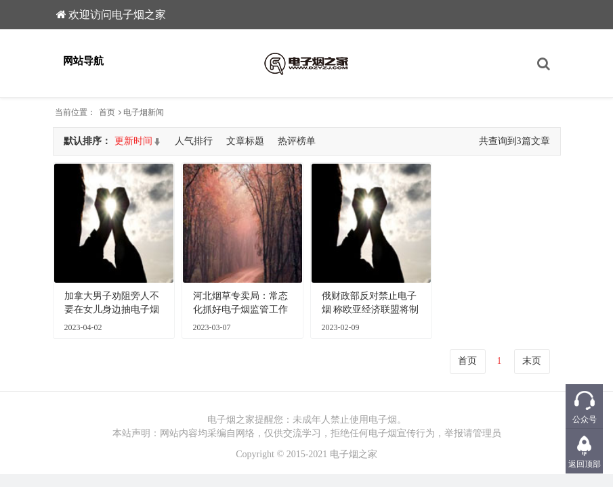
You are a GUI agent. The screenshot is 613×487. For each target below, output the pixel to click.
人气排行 (194, 141)
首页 (107, 112)
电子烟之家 (353, 454)
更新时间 (133, 141)
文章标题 (245, 141)
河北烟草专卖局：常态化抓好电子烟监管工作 (240, 303)
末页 (531, 361)
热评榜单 (297, 141)
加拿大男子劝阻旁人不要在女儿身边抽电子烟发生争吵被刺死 (111, 304)
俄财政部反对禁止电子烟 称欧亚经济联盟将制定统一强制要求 (370, 304)
